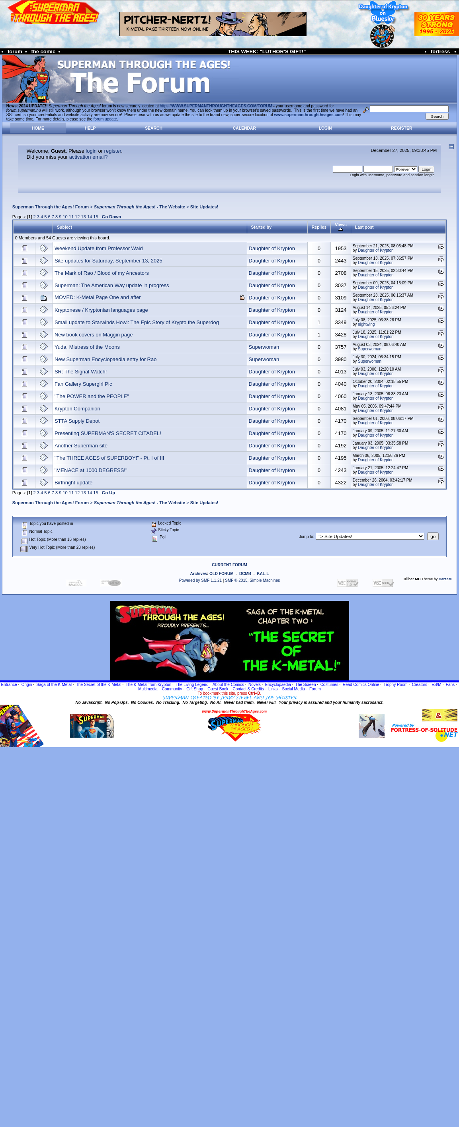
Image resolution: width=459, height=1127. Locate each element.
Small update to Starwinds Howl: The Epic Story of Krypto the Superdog (137, 322)
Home (38, 128)
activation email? (88, 157)
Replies (319, 227)
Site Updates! (204, 206)
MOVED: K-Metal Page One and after (98, 297)
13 (83, 216)
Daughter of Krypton (272, 248)
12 (77, 216)
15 (95, 216)
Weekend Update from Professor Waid (99, 248)
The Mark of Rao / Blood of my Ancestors (102, 273)
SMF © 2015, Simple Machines (252, 580)
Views (341, 227)
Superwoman (264, 347)
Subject (64, 227)
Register (401, 128)
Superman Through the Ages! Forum (50, 206)
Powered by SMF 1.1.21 (200, 580)
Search (153, 128)
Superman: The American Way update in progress (112, 285)
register (112, 151)
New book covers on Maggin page (94, 335)
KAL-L (263, 573)
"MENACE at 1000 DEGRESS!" (91, 470)
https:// (216, 106)
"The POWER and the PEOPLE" (92, 396)
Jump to (306, 536)
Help (90, 128)
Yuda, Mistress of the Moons (87, 347)
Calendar (244, 128)
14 (89, 216)
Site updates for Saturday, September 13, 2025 (108, 261)
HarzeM (445, 579)
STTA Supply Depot (77, 421)
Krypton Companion (77, 409)
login (91, 151)
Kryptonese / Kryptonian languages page (101, 310)
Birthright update (73, 483)
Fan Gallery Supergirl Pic (83, 384)
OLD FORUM (221, 573)
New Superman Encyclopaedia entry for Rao (106, 359)
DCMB (245, 573)
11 (71, 216)
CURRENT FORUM (229, 565)
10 (65, 216)
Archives (198, 573)
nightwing (366, 324)
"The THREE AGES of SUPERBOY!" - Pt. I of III (109, 458)
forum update (105, 119)
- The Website (140, 206)
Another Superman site (81, 446)
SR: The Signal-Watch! (81, 372)
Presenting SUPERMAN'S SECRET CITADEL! (108, 433)
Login (325, 128)
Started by (261, 227)
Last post (364, 227)
